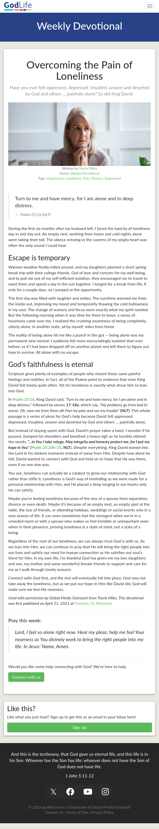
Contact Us (54, 812)
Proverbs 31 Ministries (93, 603)
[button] (53, 792)
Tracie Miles (88, 168)
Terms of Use (77, 812)
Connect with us (26, 677)
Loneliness (73, 178)
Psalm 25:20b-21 (46, 447)
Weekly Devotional (84, 173)
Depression (55, 178)
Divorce (97, 178)
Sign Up (79, 727)
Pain (86, 178)
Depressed (113, 178)
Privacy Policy (102, 812)
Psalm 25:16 (23, 399)
